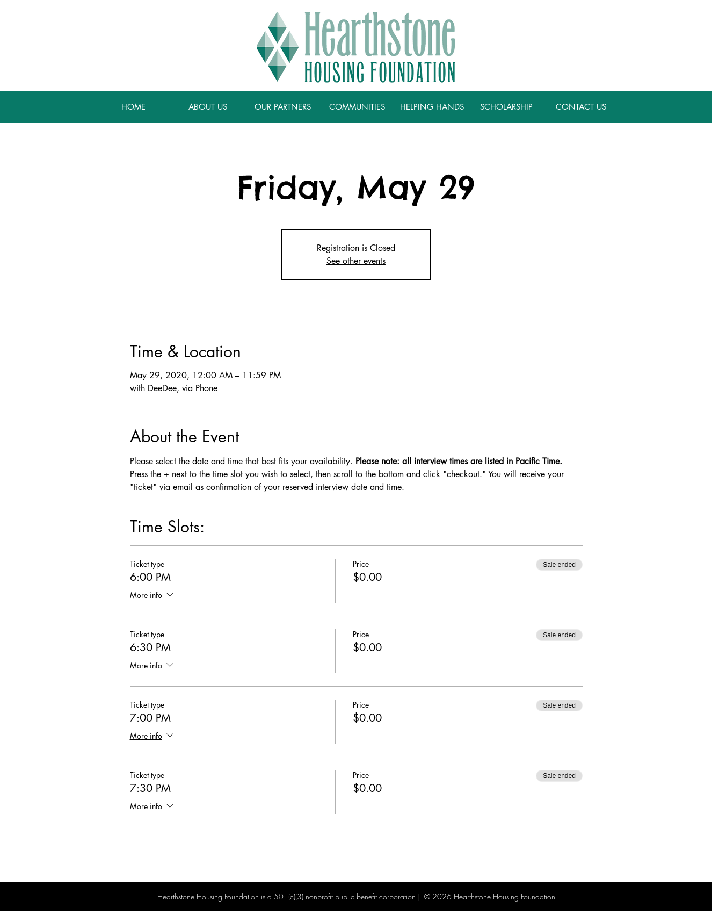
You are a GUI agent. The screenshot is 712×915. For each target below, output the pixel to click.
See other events (356, 260)
